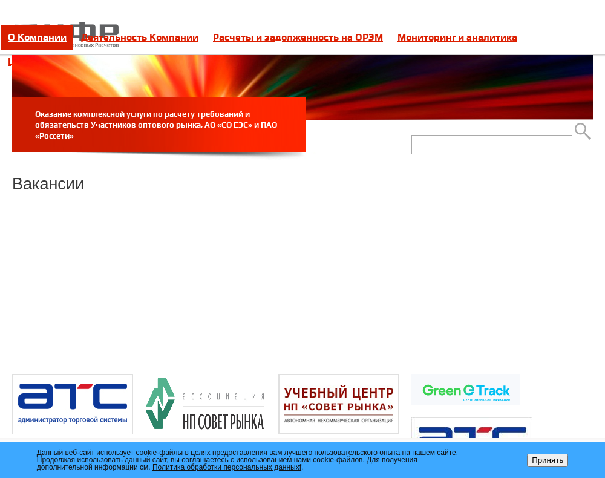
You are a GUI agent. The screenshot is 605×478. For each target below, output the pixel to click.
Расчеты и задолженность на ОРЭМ (298, 37)
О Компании (37, 37)
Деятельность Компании (139, 37)
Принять (547, 460)
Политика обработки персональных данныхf (226, 467)
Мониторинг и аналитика (457, 37)
